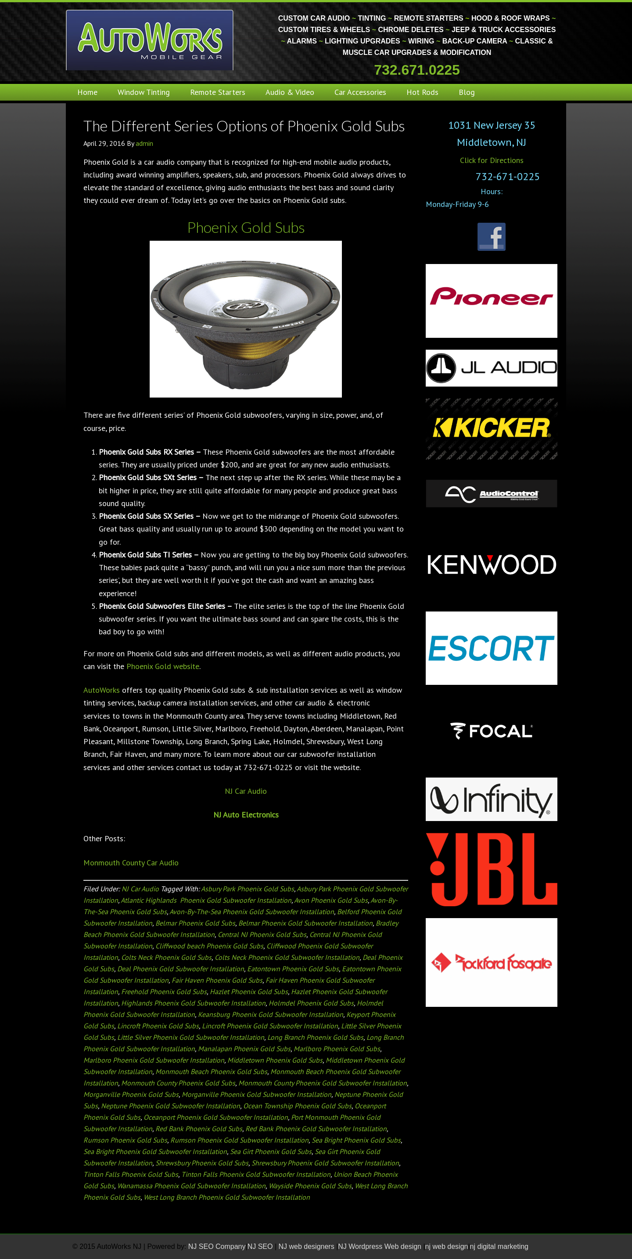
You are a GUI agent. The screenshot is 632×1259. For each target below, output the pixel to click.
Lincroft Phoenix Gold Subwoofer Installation (270, 1025)
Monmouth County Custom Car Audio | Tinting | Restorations (150, 39)
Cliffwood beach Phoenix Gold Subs (209, 945)
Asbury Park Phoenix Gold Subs (247, 888)
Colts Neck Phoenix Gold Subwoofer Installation (287, 957)
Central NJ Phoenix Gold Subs (262, 934)
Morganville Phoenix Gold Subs (131, 1094)
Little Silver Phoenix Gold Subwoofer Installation (190, 1037)
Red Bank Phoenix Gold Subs (198, 1128)
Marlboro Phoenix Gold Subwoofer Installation (153, 1060)
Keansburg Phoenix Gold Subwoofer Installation (270, 1014)
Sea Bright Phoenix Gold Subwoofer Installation (155, 1151)
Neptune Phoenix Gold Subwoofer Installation (170, 1105)
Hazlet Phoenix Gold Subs (249, 991)
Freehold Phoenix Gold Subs (164, 991)
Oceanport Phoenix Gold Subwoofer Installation (216, 1117)
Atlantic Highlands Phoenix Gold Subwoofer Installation (206, 900)
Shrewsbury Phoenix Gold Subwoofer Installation (325, 1162)
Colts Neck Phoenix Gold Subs (166, 957)
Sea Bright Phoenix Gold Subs (356, 1140)
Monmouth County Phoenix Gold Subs (178, 1082)
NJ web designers (308, 1246)
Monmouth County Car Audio (131, 862)
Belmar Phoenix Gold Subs (195, 923)
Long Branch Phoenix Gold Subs (315, 1037)
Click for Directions (492, 160)
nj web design (446, 1246)
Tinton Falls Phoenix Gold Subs (130, 1174)
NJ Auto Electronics (246, 815)
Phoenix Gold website (162, 666)
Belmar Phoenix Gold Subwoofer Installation (305, 923)
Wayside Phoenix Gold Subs (310, 1185)
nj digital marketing (499, 1246)
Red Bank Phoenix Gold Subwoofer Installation (316, 1128)
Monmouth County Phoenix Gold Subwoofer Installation (322, 1082)
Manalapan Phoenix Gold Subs (244, 1048)
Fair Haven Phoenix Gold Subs (217, 980)
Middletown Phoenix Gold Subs (275, 1060)
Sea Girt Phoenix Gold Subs (271, 1151)
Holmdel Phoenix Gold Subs (311, 1003)
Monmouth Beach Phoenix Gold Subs (211, 1071)
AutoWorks (101, 690)
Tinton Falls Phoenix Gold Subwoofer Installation (255, 1174)
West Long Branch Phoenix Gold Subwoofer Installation (227, 1197)
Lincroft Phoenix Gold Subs (158, 1025)
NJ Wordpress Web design (380, 1246)
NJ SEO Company (217, 1246)
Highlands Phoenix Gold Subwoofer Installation (193, 1003)
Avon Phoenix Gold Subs (331, 900)
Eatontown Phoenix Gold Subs (293, 968)
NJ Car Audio (246, 791)
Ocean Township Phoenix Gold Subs (297, 1105)
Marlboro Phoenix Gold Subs (337, 1048)
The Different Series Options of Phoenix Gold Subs (244, 125)
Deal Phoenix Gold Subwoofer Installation (180, 968)
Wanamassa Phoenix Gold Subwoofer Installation (191, 1185)
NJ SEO (261, 1246)
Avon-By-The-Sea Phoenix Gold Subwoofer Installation (251, 911)
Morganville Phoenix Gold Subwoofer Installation (256, 1094)
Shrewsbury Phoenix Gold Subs (201, 1162)
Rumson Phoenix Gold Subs (125, 1140)
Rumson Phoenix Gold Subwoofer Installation (239, 1140)
